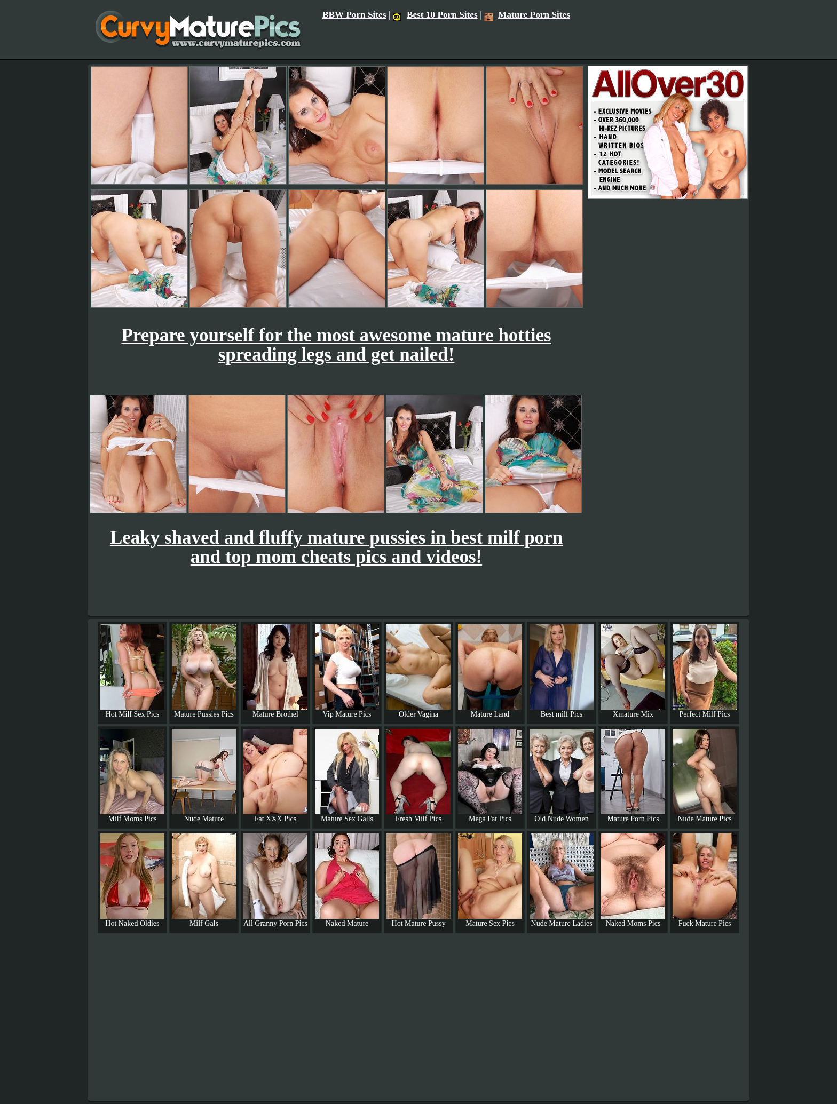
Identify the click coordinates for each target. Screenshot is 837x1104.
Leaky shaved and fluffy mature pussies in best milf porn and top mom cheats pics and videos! (336, 547)
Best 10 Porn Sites (435, 15)
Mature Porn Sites (527, 15)
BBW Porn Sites (354, 15)
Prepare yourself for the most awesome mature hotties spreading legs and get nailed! (336, 345)
